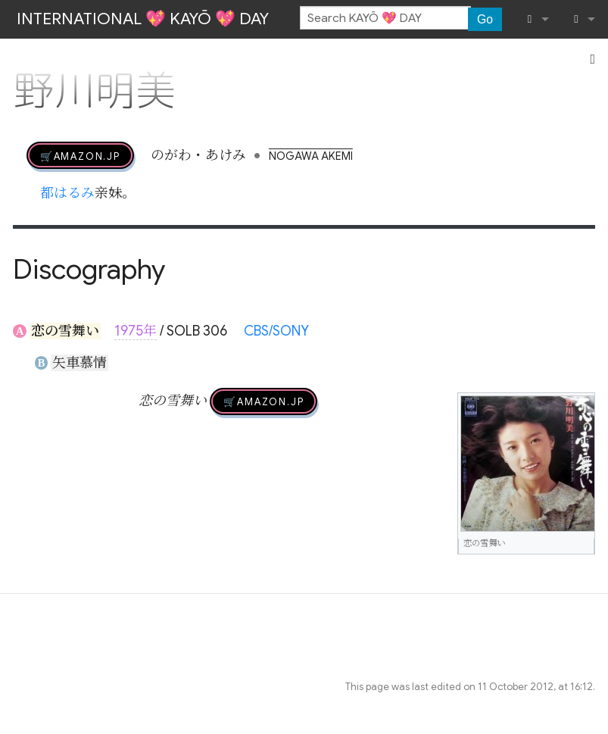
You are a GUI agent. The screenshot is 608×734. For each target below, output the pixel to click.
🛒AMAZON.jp (80, 155)
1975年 (135, 331)
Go (485, 19)
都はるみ (67, 193)
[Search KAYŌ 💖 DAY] (385, 18)
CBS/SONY (276, 331)
